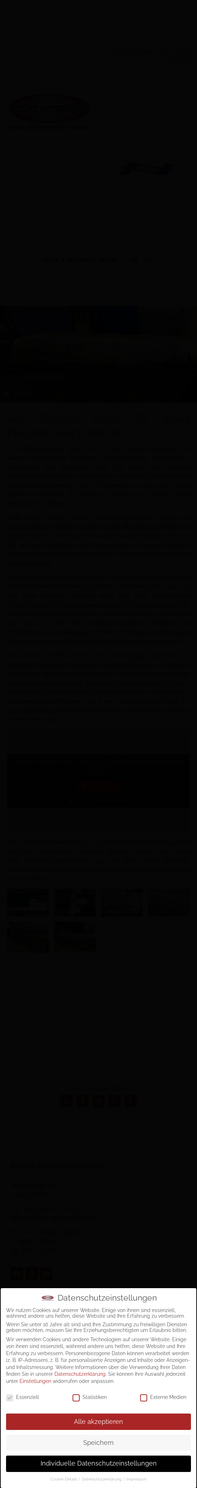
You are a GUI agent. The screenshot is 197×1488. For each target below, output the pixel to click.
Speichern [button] (98, 1442)
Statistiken (90, 1397)
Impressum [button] (136, 1479)
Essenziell (22, 1397)
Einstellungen (35, 1381)
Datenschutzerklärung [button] (102, 1479)
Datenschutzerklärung (80, 1374)
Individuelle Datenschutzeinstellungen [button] (99, 1463)
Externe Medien (163, 1397)
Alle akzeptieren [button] (98, 1421)
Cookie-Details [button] (64, 1479)
